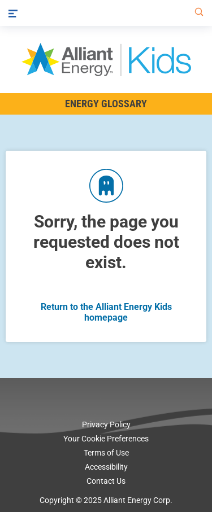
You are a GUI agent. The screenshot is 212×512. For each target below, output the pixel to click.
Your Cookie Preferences (106, 438)
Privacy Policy (106, 424)
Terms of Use (106, 452)
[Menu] (13, 13)
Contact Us (106, 480)
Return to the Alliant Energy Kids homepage (106, 312)
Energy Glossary (106, 104)
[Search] (196, 13)
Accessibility (106, 466)
